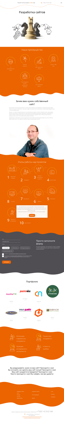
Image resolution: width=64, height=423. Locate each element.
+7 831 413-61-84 (44, 411)
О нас (52, 391)
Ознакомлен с (15, 253)
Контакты (53, 394)
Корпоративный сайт (7, 251)
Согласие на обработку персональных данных (32, 417)
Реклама (18, 394)
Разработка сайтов (35, 391)
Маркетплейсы (20, 398)
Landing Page (6, 248)
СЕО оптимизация (35, 394)
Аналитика (18, 396)
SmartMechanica (6, 3)
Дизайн (33, 398)
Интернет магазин (25, 248)
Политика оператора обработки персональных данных (32, 416)
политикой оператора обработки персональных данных (17, 253)
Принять (32, 215)
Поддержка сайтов (20, 391)
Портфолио (53, 396)
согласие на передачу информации (16, 255)
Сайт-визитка (15, 248)
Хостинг (18, 393)
